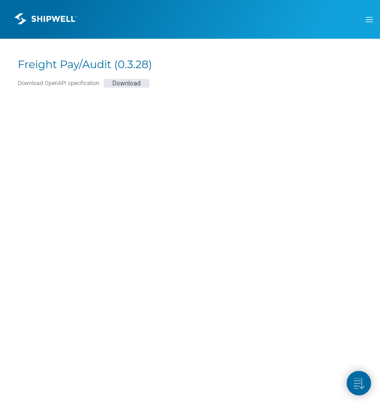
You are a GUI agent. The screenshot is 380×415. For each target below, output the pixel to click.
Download (127, 83)
